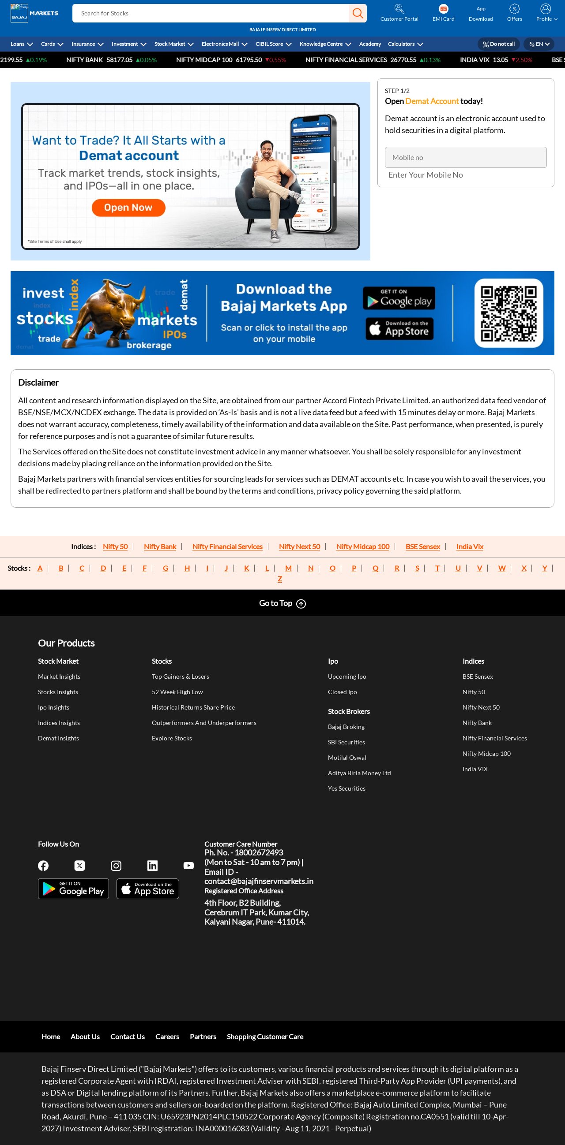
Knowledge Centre (321, 44)
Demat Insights (58, 738)
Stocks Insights (58, 691)
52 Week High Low (177, 691)
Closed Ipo (342, 691)
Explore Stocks (172, 738)
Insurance (83, 44)
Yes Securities (346, 788)
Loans (17, 44)
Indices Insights (59, 722)
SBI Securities (346, 742)
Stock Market (169, 44)
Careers (167, 1036)
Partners (203, 1036)
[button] (358, 13)
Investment (125, 44)
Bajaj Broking (346, 726)
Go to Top (275, 603)
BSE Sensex (423, 546)
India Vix (469, 546)
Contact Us (127, 1036)
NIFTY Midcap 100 (219, 59)
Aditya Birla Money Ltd (359, 773)
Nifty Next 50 (299, 546)
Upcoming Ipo (347, 676)
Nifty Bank (99, 59)
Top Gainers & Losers (180, 676)
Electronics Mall (220, 44)
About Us (85, 1036)
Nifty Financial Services (360, 59)
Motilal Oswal (347, 757)
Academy (370, 44)
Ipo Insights (53, 707)
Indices (473, 661)
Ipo (333, 661)
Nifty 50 (115, 546)
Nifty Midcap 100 (362, 546)
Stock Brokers (349, 711)
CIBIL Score (269, 44)
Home (50, 1036)
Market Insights (59, 676)
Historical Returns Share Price (193, 707)
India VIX (489, 59)
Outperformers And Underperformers (204, 722)
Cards (48, 44)
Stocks (162, 661)
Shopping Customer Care (265, 1036)
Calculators (401, 44)
